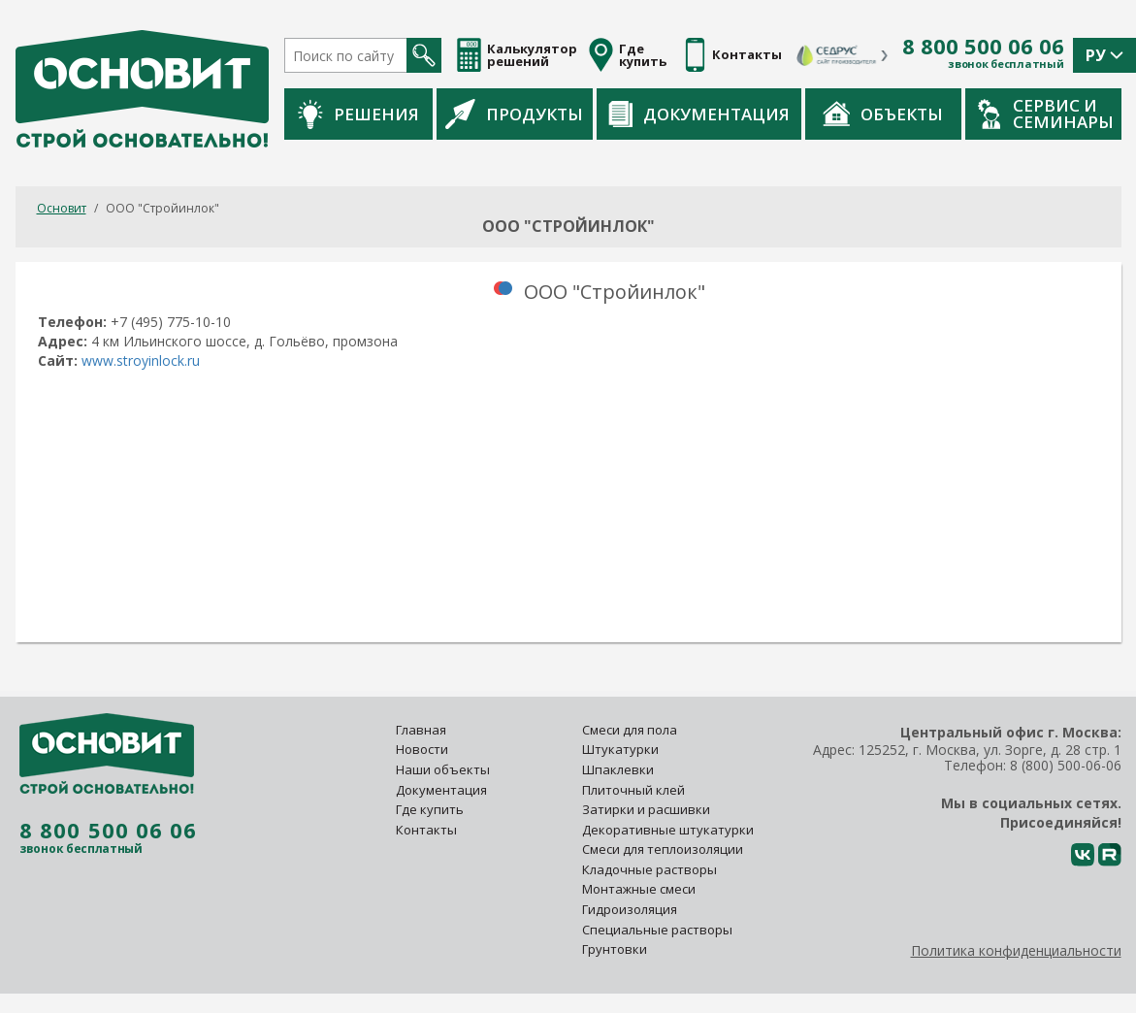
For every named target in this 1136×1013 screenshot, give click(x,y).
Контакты (426, 829)
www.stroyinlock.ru (140, 360)
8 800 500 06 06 (983, 46)
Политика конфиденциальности (1016, 950)
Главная (421, 729)
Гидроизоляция (631, 909)
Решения (358, 114)
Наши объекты (443, 769)
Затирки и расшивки (646, 809)
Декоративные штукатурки (668, 829)
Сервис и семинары (1046, 113)
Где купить (430, 809)
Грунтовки (614, 949)
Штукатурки (620, 749)
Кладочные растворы (649, 869)
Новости (422, 749)
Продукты (514, 113)
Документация (699, 114)
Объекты (883, 113)
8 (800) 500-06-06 (1065, 765)
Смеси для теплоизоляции (662, 849)
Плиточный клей (635, 790)
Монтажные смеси (639, 889)
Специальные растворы (657, 929)
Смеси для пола (629, 729)
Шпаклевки (618, 769)
